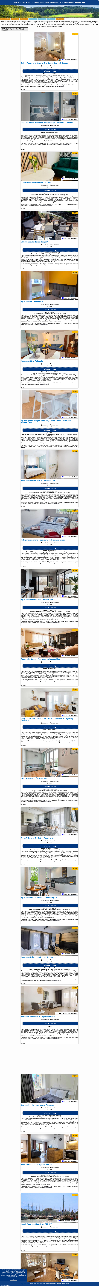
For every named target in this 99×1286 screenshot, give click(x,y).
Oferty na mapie (15, 18)
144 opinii (62, 1117)
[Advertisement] (49, 1060)
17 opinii (60, 790)
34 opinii (63, 611)
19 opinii (61, 194)
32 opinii (63, 492)
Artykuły (60, 18)
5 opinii (67, 75)
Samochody (42, 18)
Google (23, 1269)
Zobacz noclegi (50, 71)
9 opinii (62, 850)
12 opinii (59, 373)
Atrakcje (51, 18)
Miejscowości (24, 18)
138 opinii (61, 1176)
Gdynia (75, 34)
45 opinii (59, 313)
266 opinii (63, 969)
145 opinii (60, 254)
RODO (17, 1276)
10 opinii (75, 434)
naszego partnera (59, 86)
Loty (33, 18)
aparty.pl (96, 1)
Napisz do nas (65, 1283)
